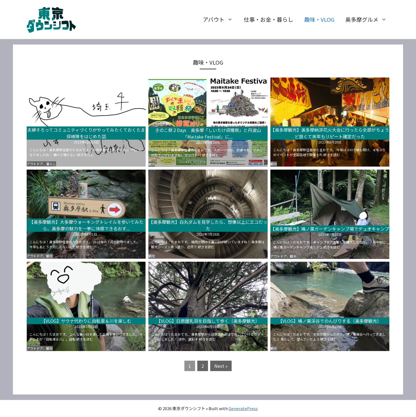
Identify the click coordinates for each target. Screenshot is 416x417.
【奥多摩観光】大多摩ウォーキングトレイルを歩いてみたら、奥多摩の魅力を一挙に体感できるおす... (86, 225)
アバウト (220, 19)
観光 (151, 164)
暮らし (51, 163)
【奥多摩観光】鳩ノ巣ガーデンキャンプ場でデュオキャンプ (329, 228)
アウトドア (35, 163)
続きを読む (85, 154)
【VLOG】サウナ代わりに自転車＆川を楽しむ (86, 320)
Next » (221, 366)
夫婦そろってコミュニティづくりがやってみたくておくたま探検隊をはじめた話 (86, 133)
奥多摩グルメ (368, 19)
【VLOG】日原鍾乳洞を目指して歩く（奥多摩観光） (208, 320)
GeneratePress (243, 408)
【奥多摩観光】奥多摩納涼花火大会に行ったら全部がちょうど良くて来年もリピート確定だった (329, 133)
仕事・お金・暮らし (268, 19)
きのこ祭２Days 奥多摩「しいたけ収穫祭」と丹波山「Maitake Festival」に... (208, 133)
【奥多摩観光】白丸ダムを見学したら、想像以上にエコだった (208, 225)
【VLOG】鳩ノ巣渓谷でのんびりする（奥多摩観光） (329, 320)
